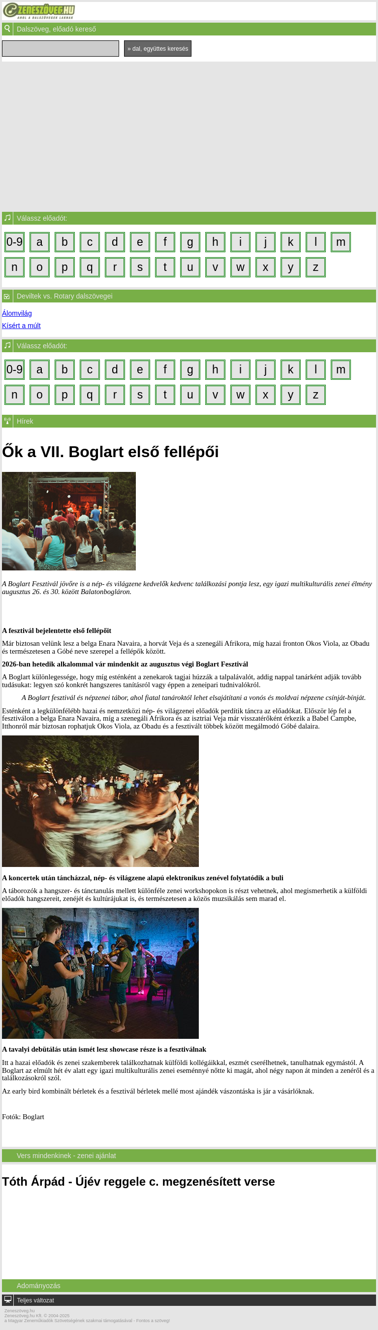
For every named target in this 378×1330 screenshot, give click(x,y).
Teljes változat (35, 1300)
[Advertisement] (189, 135)
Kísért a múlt (21, 326)
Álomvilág (17, 313)
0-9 (14, 241)
